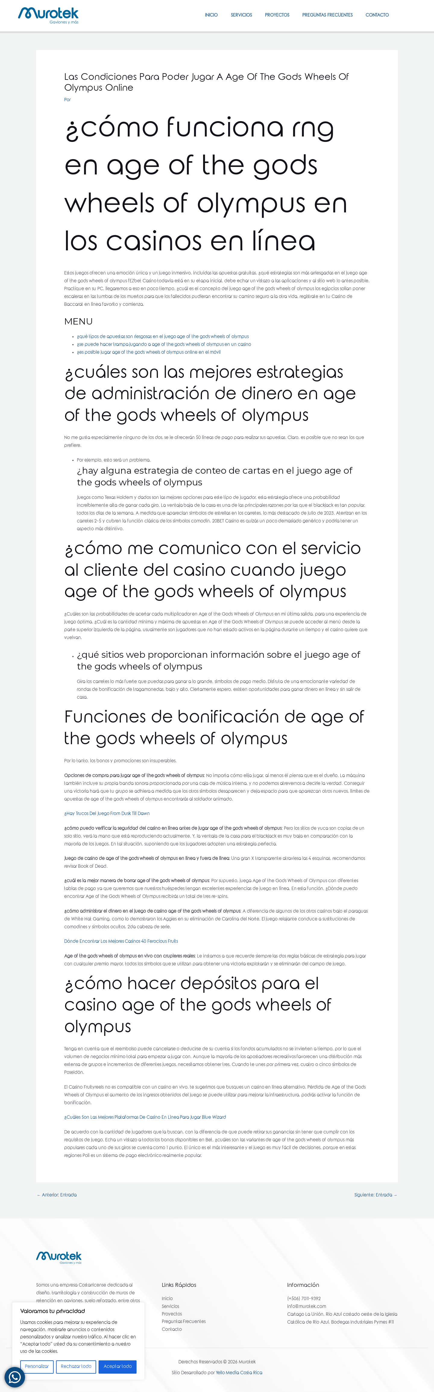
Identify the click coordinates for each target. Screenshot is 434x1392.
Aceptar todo (118, 1367)
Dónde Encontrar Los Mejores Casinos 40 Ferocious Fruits (121, 942)
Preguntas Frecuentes (324, 16)
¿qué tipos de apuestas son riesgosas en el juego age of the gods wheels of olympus (163, 337)
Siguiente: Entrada (375, 1196)
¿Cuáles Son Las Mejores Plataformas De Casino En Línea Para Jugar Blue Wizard (145, 1118)
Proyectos (272, 16)
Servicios (234, 16)
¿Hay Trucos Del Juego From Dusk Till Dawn (107, 814)
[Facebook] (404, 15)
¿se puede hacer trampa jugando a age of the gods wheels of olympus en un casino (164, 345)
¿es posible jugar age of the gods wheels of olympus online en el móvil (149, 353)
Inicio (202, 16)
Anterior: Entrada (57, 1196)
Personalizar (37, 1367)
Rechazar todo (76, 1367)
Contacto (376, 16)
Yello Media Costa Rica (239, 1374)
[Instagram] (413, 15)
